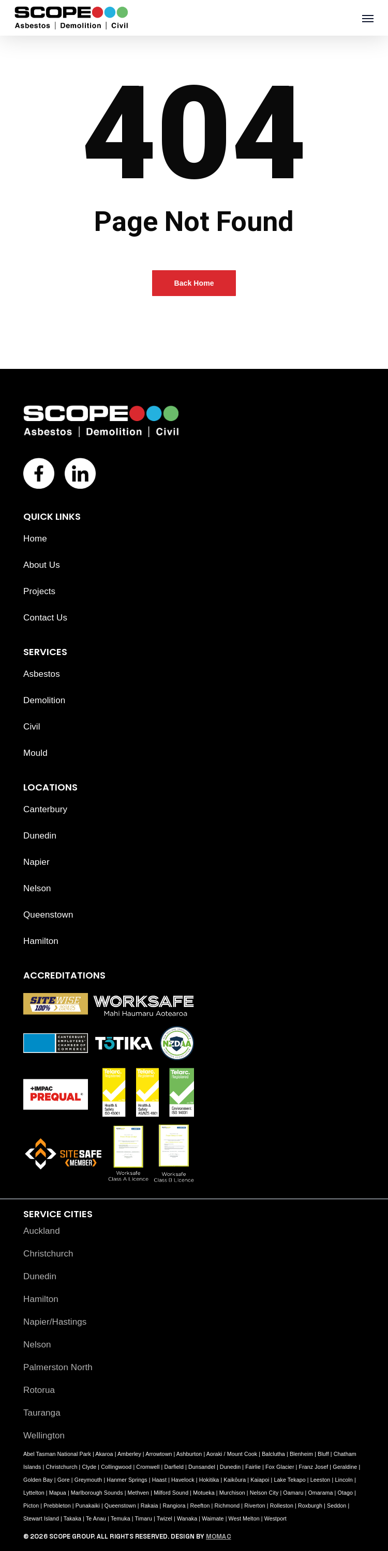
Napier (36, 862)
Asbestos (41, 674)
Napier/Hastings (54, 1322)
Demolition (44, 700)
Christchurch (48, 1254)
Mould (35, 753)
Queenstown (48, 915)
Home (35, 539)
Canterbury (45, 809)
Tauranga (42, 1413)
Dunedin (39, 836)
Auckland (41, 1231)
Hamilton (40, 941)
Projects (39, 591)
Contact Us (45, 618)
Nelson (37, 888)
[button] (368, 18)
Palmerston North (58, 1367)
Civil (31, 727)
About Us (41, 565)
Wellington (44, 1435)
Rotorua (39, 1390)
